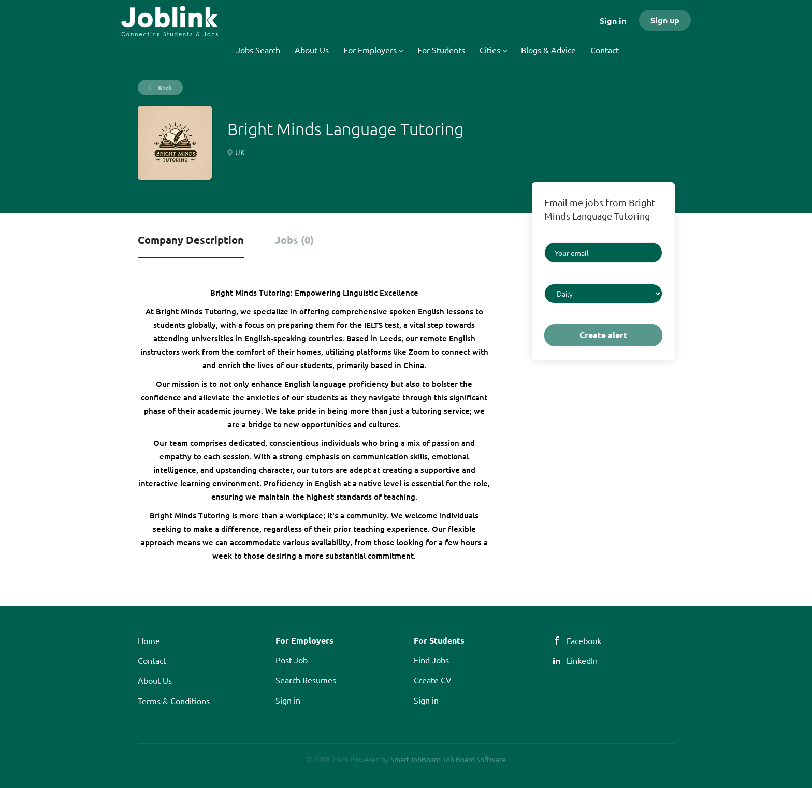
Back (164, 87)
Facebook (584, 640)
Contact (152, 660)
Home (149, 640)
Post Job (292, 659)
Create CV (433, 680)
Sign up (664, 19)
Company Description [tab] (191, 239)
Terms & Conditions (174, 700)
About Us (155, 680)
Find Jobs (431, 659)
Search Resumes (306, 680)
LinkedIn (582, 660)
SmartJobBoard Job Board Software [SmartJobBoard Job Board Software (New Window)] (448, 759)
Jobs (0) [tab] (294, 239)
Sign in (613, 20)
